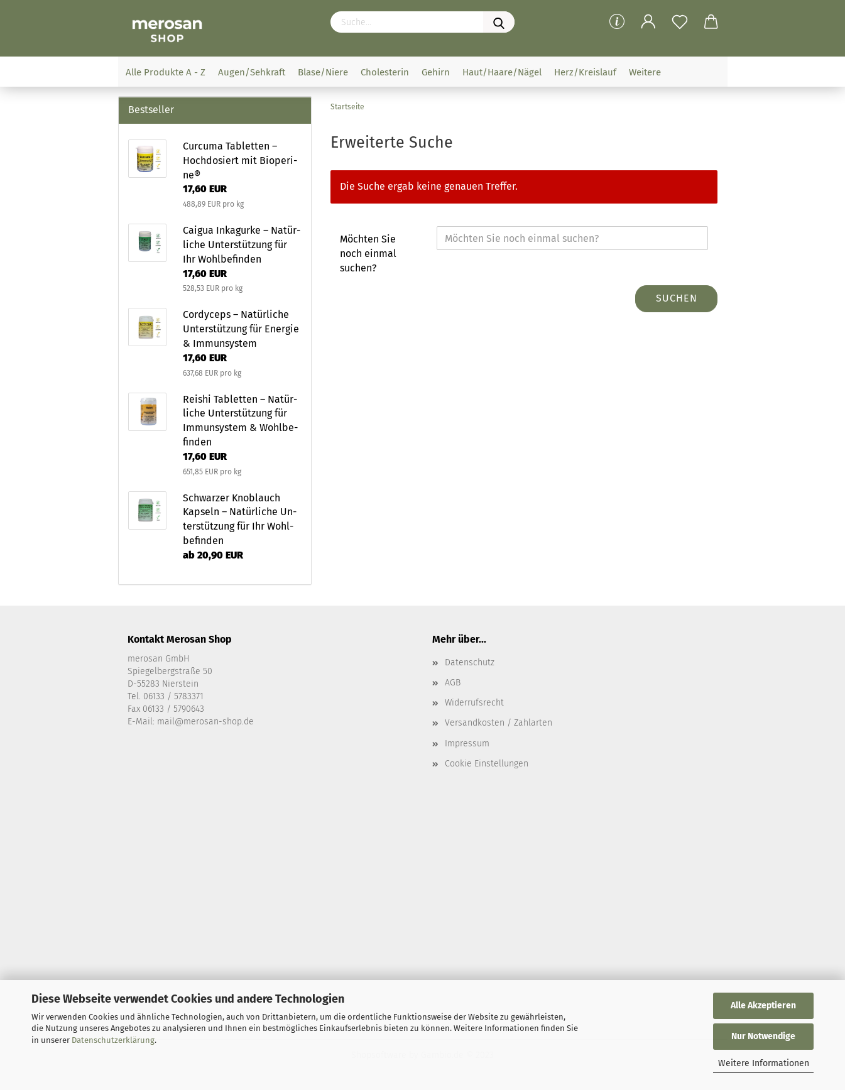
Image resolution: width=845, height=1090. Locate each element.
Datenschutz (469, 662)
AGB (453, 682)
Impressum (467, 743)
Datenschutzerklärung (113, 1040)
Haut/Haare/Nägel (502, 72)
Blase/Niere (323, 72)
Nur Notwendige (763, 1036)
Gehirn (436, 72)
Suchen (676, 298)
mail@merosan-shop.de (205, 721)
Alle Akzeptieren (763, 1005)
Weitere (645, 72)
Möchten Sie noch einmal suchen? (368, 253)
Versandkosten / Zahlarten (498, 722)
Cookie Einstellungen (486, 763)
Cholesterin (385, 72)
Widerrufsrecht (474, 702)
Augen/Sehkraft (251, 72)
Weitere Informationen (763, 1063)
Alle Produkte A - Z (165, 72)
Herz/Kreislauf (585, 72)
